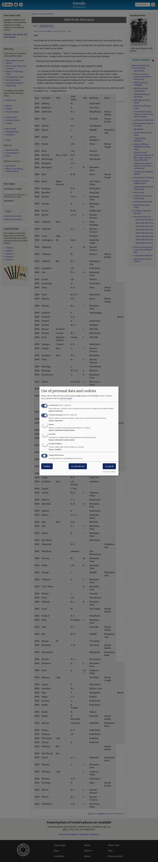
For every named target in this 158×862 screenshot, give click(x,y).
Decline (47, 466)
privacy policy (66, 398)
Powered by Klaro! (109, 472)
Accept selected (77, 466)
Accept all (109, 466)
